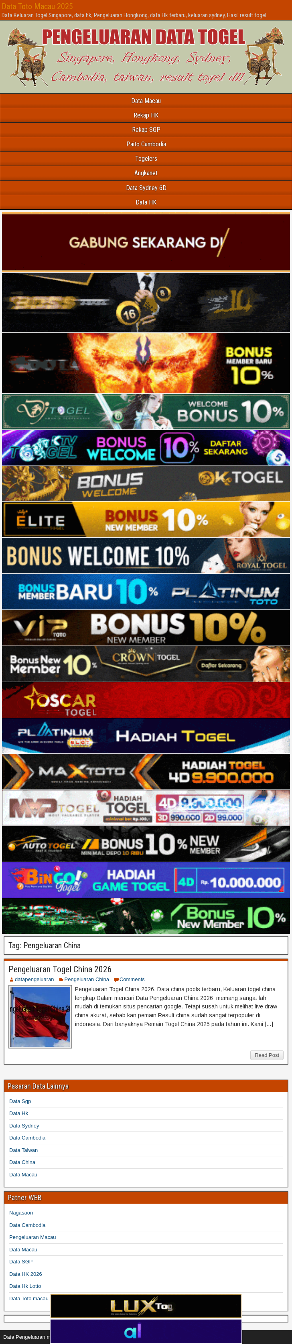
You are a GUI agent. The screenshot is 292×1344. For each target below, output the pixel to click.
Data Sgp (20, 1101)
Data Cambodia (27, 1138)
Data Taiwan (23, 1150)
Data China (22, 1162)
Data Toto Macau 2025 (37, 6)
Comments (132, 979)
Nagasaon (21, 1213)
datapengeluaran (34, 979)
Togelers (146, 158)
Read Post (267, 1055)
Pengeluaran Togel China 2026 (60, 969)
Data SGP (21, 1262)
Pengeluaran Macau (32, 1237)
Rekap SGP (146, 130)
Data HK (146, 202)
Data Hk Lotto (25, 1286)
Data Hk (18, 1113)
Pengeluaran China (87, 979)
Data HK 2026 (25, 1274)
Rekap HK (146, 115)
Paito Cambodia (146, 144)
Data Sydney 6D (146, 188)
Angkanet (146, 173)
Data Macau (146, 101)
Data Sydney (24, 1126)
